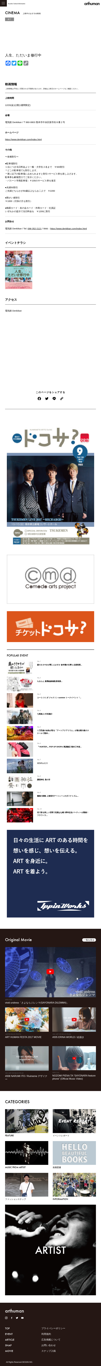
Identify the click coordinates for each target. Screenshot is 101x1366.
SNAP (8, 1345)
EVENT (9, 1334)
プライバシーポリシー (53, 1328)
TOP (7, 1328)
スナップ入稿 (48, 1351)
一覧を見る (89, 940)
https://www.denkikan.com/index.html (23, 139)
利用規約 (46, 1334)
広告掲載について (50, 1339)
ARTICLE (9, 1339)
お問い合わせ (48, 1345)
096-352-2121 (34, 228)
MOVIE (9, 1351)
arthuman (92, 3)
